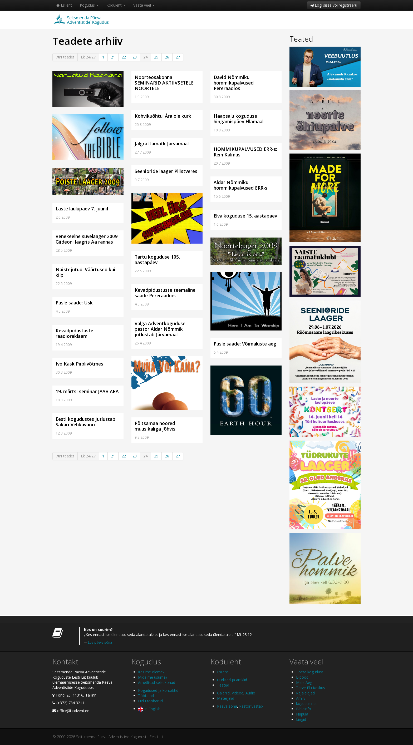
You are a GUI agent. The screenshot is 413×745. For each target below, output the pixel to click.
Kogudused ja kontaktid (158, 690)
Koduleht (115, 5)
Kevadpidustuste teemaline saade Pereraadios (165, 293)
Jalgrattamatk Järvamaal (162, 143)
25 (156, 57)
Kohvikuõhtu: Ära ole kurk (163, 116)
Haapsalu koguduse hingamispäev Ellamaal (238, 119)
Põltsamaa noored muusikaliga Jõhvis (155, 426)
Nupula (302, 714)
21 (113, 57)
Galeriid (223, 692)
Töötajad (146, 695)
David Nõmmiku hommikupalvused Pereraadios (234, 82)
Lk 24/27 (88, 57)
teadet (65, 57)
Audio (250, 692)
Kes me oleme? (151, 671)
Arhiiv (300, 698)
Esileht (64, 5)
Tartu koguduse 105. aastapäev (157, 259)
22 (124, 57)
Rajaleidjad (305, 692)
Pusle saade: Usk (74, 302)
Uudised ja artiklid (232, 679)
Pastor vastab (251, 706)
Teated (301, 39)
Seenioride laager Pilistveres (166, 171)
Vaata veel (144, 5)
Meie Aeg (304, 682)
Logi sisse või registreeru (334, 5)
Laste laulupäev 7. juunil (82, 208)
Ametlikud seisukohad (156, 682)
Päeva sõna (227, 706)
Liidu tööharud (150, 700)
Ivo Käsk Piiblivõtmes (79, 364)
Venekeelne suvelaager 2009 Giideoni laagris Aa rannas (86, 239)
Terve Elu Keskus (310, 687)
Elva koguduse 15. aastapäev (245, 216)
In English (149, 708)
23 (134, 57)
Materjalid (225, 698)
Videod (237, 692)
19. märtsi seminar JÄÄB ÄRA (87, 391)
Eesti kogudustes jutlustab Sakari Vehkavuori (85, 422)
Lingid (301, 719)
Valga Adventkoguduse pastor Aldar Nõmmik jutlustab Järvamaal (160, 329)
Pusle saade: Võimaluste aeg (245, 344)
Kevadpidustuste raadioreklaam (74, 333)
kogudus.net (306, 703)
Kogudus (89, 5)
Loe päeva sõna (100, 642)
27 (178, 57)
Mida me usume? (152, 677)
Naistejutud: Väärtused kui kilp (85, 272)
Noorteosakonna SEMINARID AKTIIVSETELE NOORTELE (164, 82)
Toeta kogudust (309, 671)
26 (167, 57)
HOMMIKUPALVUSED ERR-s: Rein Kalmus (245, 152)
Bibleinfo (303, 708)
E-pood (302, 677)
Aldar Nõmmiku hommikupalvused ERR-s (240, 185)
